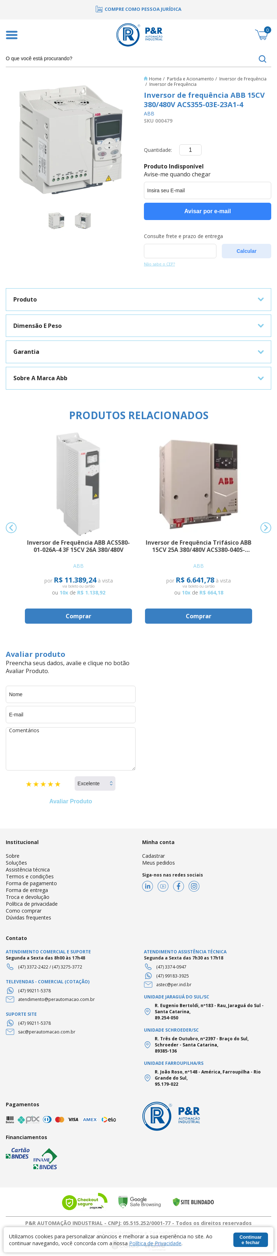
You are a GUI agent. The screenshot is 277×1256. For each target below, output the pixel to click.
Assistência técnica (28, 869)
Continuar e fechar (250, 1239)
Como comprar (23, 910)
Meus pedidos (158, 862)
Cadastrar (153, 855)
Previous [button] (11, 527)
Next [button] (265, 527)
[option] (138, 9)
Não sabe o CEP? (159, 264)
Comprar (78, 616)
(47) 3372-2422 (33, 967)
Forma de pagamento (31, 883)
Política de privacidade (32, 903)
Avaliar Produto (70, 801)
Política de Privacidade (155, 1243)
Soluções (16, 862)
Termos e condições (30, 876)
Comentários (71, 748)
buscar (262, 59)
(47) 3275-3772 (67, 967)
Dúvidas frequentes (28, 917)
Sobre (12, 855)
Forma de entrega (27, 890)
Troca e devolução (27, 896)
